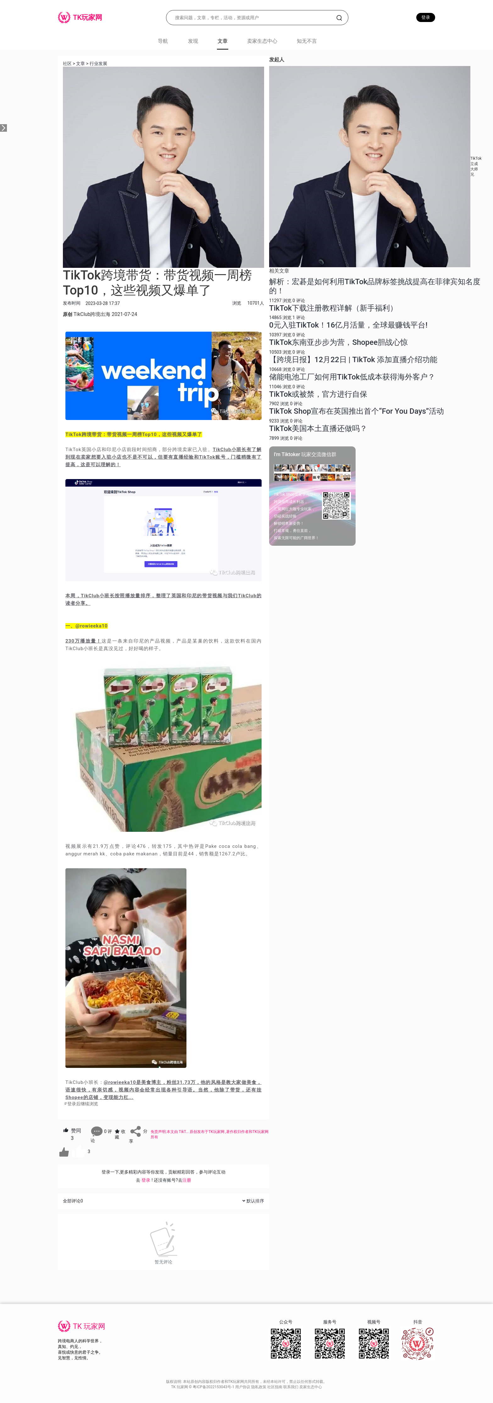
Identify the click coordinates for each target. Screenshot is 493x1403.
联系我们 (291, 1387)
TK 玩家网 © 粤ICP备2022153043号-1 (203, 1387)
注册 (186, 1180)
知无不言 (307, 41)
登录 (425, 17)
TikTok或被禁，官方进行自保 (318, 394)
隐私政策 (259, 1387)
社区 (67, 63)
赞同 (72, 1134)
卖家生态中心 (262, 41)
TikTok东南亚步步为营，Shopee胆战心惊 (338, 342)
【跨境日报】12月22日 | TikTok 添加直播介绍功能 (353, 359)
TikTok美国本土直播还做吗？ (318, 428)
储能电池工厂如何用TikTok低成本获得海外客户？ (352, 377)
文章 (80, 63)
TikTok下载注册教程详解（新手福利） (333, 308)
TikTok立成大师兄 (476, 166)
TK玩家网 (216, 1132)
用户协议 (243, 1387)
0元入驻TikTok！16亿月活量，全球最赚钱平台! (348, 325)
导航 (163, 41)
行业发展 (98, 63)
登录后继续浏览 (80, 1103)
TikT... (184, 1132)
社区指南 (275, 1387)
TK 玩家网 (89, 1326)
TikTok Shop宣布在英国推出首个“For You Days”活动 (356, 411)
